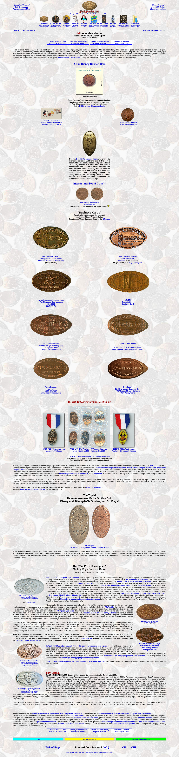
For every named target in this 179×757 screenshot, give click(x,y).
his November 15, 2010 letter (137, 580)
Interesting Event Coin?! (89, 183)
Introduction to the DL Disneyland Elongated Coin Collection (58, 714)
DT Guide (106, 219)
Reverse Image (31, 602)
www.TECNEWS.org (94, 487)
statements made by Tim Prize (28, 640)
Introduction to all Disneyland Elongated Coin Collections (125, 714)
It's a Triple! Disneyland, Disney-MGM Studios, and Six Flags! (89, 546)
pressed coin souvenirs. (47, 722)
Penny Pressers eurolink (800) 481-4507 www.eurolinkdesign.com (51, 389)
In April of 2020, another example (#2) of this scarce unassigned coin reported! (77, 646)
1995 (152, 466)
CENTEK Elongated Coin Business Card (128, 301)
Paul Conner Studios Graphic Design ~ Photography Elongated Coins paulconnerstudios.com (51, 345)
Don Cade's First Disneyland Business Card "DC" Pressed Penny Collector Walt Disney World (128, 389)
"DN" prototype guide (65, 611)
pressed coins (92, 718)
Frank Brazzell (86, 638)
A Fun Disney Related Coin (89, 64)
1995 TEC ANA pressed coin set (33, 489)
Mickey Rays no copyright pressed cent (124, 656)
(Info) (106, 747)
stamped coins (80, 718)
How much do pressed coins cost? (152, 722)
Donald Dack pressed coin (87, 159)
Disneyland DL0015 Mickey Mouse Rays (66, 595)
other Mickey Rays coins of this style (115, 585)
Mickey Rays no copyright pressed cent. (80, 599)
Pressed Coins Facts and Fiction (71, 724)
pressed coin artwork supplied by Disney (133, 581)
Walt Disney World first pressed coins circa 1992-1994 (142, 593)
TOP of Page (53, 747)
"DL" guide (109, 607)
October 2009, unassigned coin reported (62, 578)
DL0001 (89, 583)
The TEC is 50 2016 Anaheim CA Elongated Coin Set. (89, 456)
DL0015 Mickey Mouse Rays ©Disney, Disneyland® (149, 621)
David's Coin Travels (128, 343)
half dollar (98, 474)
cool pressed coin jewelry (124, 724)
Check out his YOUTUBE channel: (127, 348)
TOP (38, 739)
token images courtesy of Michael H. (73, 474)
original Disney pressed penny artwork (99, 613)
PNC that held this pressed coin (92, 106)
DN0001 (80, 583)
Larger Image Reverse (127, 124)
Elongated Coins (76, 716)
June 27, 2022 (51, 661)
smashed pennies (144, 718)
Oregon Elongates (135, 263)
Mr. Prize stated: (144, 585)
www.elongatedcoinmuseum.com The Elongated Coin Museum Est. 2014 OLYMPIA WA (51, 302)
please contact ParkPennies (69, 58)
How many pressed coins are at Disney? (118, 722)
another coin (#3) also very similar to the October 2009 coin (81, 661)
